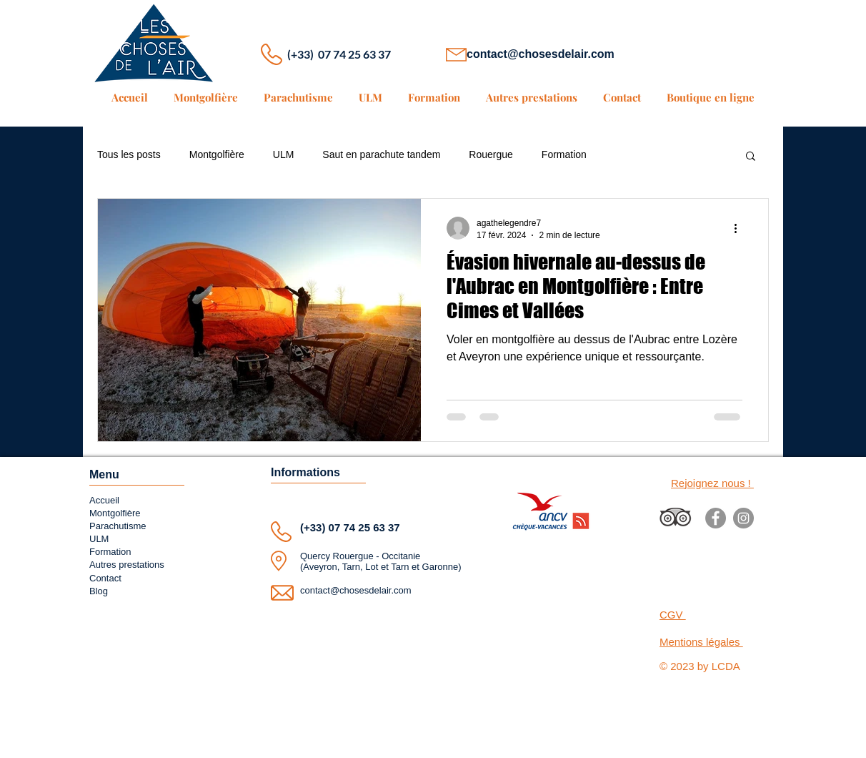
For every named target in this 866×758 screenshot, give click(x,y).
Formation (564, 154)
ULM (283, 154)
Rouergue (491, 154)
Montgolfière (216, 154)
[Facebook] (715, 518)
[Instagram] (743, 518)
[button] (750, 156)
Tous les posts (129, 154)
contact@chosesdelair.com (540, 54)
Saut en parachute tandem (381, 154)
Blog (98, 591)
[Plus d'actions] (740, 228)
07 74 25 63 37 (364, 527)
